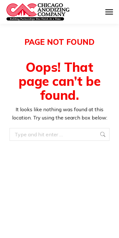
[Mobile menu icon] (109, 11)
